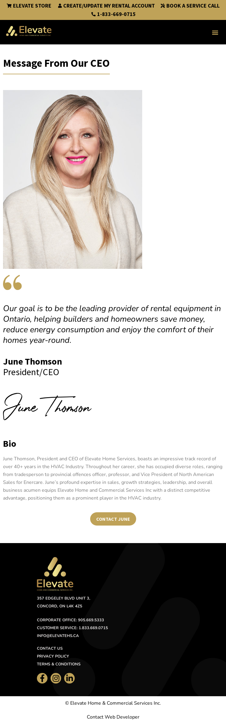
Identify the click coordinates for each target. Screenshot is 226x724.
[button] (215, 32)
